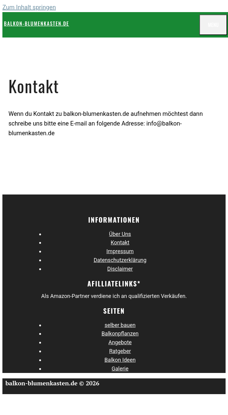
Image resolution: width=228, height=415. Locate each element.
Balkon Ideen (119, 360)
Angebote (119, 342)
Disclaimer (120, 269)
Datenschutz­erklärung (119, 260)
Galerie (120, 368)
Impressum (120, 251)
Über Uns (120, 234)
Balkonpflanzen (119, 333)
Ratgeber (120, 351)
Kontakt (120, 242)
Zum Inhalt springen (29, 7)
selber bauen (120, 325)
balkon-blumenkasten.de (36, 23)
